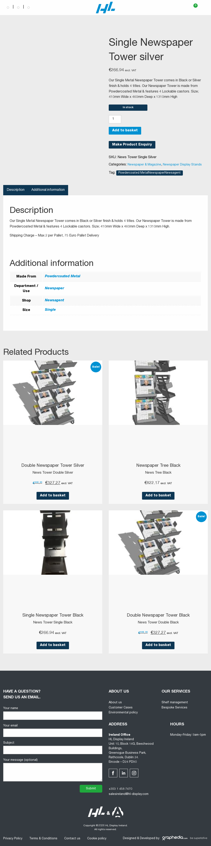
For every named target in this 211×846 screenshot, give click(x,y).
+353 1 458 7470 (120, 789)
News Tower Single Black (52, 623)
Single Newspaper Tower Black (52, 616)
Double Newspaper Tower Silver (52, 466)
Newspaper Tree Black (158, 466)
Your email (52, 730)
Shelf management (175, 702)
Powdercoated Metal (62, 276)
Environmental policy (123, 712)
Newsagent (54, 300)
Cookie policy (96, 838)
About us (115, 702)
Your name (52, 713)
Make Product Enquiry (132, 145)
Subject (52, 747)
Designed (129, 838)
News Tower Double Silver (52, 473)
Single (50, 310)
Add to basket (125, 130)
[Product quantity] (115, 119)
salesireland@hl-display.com (128, 794)
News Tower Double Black (158, 623)
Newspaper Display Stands (182, 164)
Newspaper (54, 288)
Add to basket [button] (53, 495)
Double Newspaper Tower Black (158, 616)
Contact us (72, 838)
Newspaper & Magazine (144, 164)
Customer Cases (121, 707)
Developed (147, 838)
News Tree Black (158, 473)
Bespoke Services (174, 707)
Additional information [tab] (48, 190)
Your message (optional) (52, 770)
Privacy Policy (12, 838)
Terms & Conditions (43, 838)
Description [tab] (15, 190)
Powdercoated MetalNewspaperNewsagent (149, 172)
